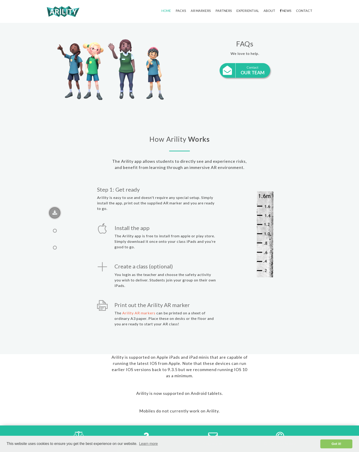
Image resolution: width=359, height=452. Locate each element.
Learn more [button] (148, 444)
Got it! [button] (336, 444)
